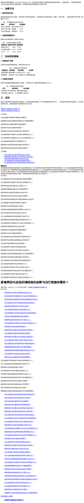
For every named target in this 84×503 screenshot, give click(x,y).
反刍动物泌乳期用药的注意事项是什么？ (17, 309)
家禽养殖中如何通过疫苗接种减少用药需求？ (19, 411)
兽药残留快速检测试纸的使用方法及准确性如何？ (20, 476)
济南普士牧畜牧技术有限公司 (10, 109)
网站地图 (4, 496)
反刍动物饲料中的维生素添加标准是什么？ (18, 482)
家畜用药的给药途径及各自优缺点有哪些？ (18, 469)
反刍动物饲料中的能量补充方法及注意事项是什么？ (21, 296)
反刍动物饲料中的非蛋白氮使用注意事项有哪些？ (20, 313)
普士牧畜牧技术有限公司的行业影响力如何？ (19, 340)
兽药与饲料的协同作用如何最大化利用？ (17, 155)
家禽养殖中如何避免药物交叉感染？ (16, 489)
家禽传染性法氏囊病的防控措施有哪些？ (17, 357)
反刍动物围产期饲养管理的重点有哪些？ (17, 333)
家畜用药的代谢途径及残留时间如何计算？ (18, 292)
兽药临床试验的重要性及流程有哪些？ (16, 316)
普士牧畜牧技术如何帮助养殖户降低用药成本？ (19, 343)
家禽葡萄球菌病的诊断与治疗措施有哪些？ (18, 347)
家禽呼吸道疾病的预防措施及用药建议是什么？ (19, 350)
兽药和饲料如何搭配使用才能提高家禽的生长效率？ (21, 299)
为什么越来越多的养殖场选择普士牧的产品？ (19, 455)
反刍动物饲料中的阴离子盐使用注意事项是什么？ (20, 323)
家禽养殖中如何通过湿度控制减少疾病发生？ (19, 330)
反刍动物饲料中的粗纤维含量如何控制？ (17, 160)
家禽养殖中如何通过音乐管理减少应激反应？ (19, 157)
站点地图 (10, 496)
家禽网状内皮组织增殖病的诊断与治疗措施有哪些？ (21, 493)
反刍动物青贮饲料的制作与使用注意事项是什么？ (20, 435)
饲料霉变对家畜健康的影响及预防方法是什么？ (19, 459)
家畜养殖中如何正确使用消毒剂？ (15, 326)
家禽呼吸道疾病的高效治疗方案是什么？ (17, 320)
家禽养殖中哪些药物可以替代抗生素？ (16, 158)
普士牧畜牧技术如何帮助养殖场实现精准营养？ (19, 162)
